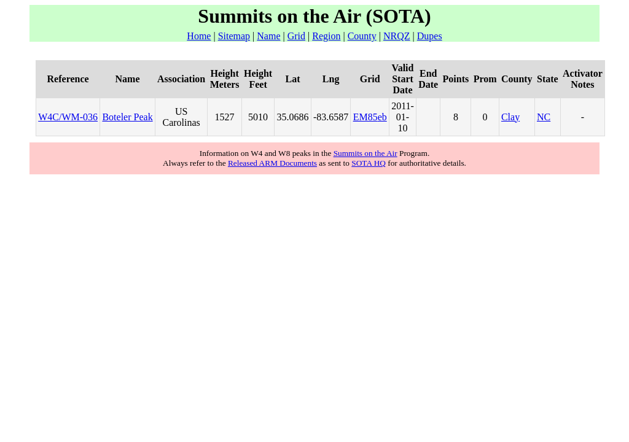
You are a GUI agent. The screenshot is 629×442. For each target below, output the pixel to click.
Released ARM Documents (272, 163)
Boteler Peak (127, 117)
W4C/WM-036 (68, 117)
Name (268, 36)
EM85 (365, 117)
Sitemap (234, 36)
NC (543, 117)
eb (382, 117)
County (362, 36)
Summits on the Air (365, 153)
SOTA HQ (368, 163)
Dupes (429, 36)
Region (326, 36)
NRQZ (396, 36)
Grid (296, 36)
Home (199, 36)
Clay (510, 117)
